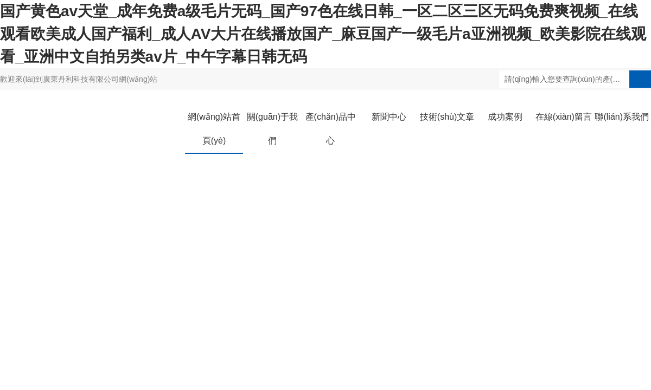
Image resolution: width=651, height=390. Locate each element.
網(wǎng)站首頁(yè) (214, 128)
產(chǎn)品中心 (330, 128)
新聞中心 (389, 116)
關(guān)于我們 (272, 128)
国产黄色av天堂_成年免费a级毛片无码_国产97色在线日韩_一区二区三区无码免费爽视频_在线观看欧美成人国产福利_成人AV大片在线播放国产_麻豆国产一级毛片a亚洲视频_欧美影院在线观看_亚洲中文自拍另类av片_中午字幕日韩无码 (323, 34)
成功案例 (505, 116)
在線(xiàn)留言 (563, 116)
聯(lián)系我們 (622, 116)
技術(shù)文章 (447, 116)
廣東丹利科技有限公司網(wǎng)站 (100, 79)
